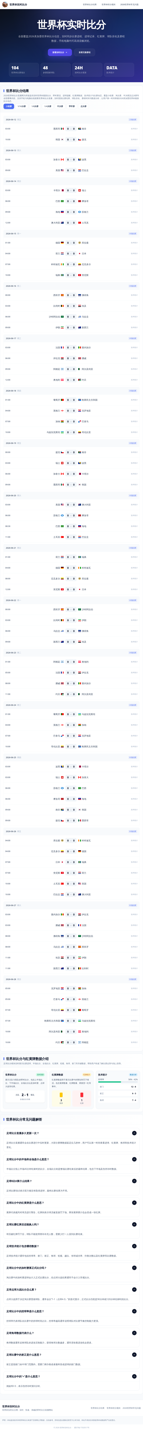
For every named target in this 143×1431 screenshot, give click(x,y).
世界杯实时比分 (11, 1406)
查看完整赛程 (84, 52)
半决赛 (60, 106)
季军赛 (72, 106)
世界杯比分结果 (90, 4)
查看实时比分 (59, 52)
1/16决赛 (22, 106)
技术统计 (134, 129)
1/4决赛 (47, 106)
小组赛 (9, 106)
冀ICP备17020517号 (82, 1428)
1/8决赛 (35, 106)
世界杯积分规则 (108, 4)
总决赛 (83, 106)
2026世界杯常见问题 (129, 4)
